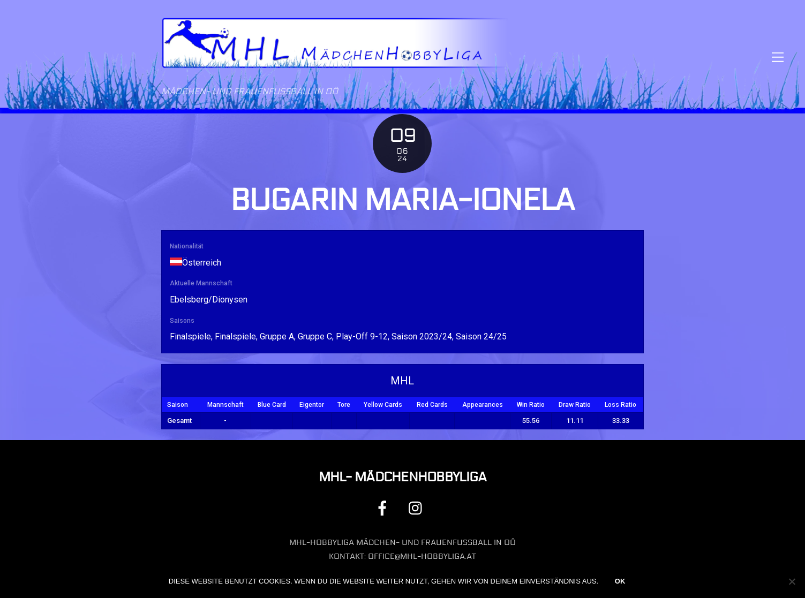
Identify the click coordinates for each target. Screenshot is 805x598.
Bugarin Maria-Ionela (402, 200)
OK (620, 581)
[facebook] (384, 508)
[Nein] (791, 581)
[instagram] (418, 508)
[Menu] (777, 57)
